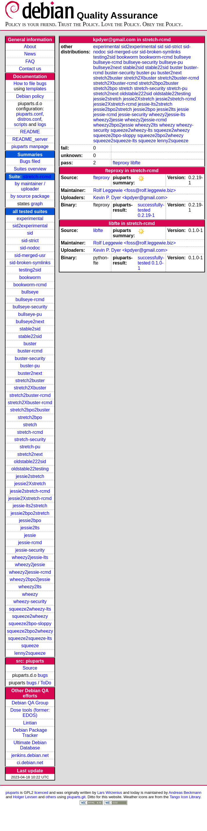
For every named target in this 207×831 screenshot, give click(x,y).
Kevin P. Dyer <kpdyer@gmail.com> (130, 197)
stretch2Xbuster (30, 387)
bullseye (30, 291)
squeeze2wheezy (30, 616)
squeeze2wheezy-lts (30, 609)
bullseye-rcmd (30, 299)
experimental (30, 218)
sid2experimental (30, 225)
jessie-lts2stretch (30, 505)
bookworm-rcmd (30, 284)
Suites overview (30, 168)
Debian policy (30, 96)
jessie (30, 535)
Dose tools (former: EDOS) (30, 713)
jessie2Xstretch (30, 483)
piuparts (12, 792)
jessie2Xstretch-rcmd (30, 498)
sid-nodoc (30, 247)
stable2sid (29, 328)
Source (30, 667)
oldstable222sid (30, 461)
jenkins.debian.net (30, 755)
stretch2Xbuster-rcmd (30, 402)
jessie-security (30, 550)
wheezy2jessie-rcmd (30, 572)
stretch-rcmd (37, 176)
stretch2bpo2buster (30, 409)
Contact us (30, 68)
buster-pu (30, 365)
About (30, 46)
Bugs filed (30, 161)
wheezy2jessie (30, 564)
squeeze (30, 645)
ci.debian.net (30, 762)
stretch (30, 424)
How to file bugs (29, 83)
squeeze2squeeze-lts (30, 638)
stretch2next (30, 454)
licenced (41, 792)
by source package (29, 196)
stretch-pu (30, 446)
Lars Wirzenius (109, 792)
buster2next (30, 373)
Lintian (30, 722)
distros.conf (29, 119)
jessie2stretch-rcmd (30, 491)
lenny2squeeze (30, 653)
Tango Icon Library (185, 797)
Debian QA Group (30, 702)
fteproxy (121, 162)
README (30, 131)
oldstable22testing (30, 468)
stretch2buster (30, 380)
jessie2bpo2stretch (30, 513)
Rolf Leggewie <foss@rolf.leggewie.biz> (134, 190)
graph (37, 203)
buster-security (30, 358)
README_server (30, 139)
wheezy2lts (30, 586)
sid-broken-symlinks (30, 262)
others (51, 797)
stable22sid (30, 336)
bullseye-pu (30, 314)
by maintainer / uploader (30, 186)
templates (36, 88)
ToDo (45, 682)
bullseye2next (30, 321)
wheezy (30, 594)
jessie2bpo (30, 520)
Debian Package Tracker (30, 733)
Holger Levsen (25, 797)
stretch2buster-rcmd (29, 395)
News (30, 53)
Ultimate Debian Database (30, 745)
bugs (43, 675)
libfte (135, 162)
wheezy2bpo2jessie (30, 579)
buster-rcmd (30, 350)
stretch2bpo (30, 417)
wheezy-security (30, 601)
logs (42, 124)
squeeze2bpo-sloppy (30, 623)
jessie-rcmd (30, 542)
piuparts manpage (29, 146)
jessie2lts (30, 527)
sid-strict (30, 240)
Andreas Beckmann (185, 792)
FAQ (29, 61)
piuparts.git (76, 797)
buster (29, 343)
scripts (20, 124)
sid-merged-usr (30, 255)
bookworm (30, 277)
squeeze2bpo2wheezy (30, 631)
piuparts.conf (29, 113)
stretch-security (30, 439)
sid (30, 233)
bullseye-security (30, 306)
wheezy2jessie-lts (30, 557)
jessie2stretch (30, 476)
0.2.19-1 (146, 215)
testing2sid (30, 269)
